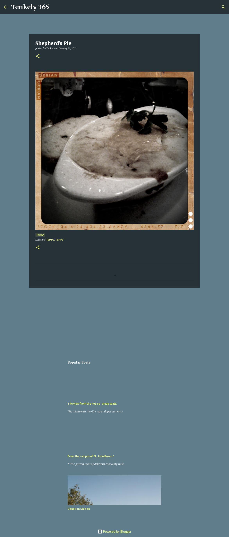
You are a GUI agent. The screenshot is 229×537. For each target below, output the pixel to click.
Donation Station (79, 508)
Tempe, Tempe (54, 239)
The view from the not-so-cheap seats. (92, 403)
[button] (37, 56)
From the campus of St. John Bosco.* (91, 456)
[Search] (54, 7)
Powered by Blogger (114, 531)
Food (40, 234)
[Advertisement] (114, 321)
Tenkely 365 (30, 7)
